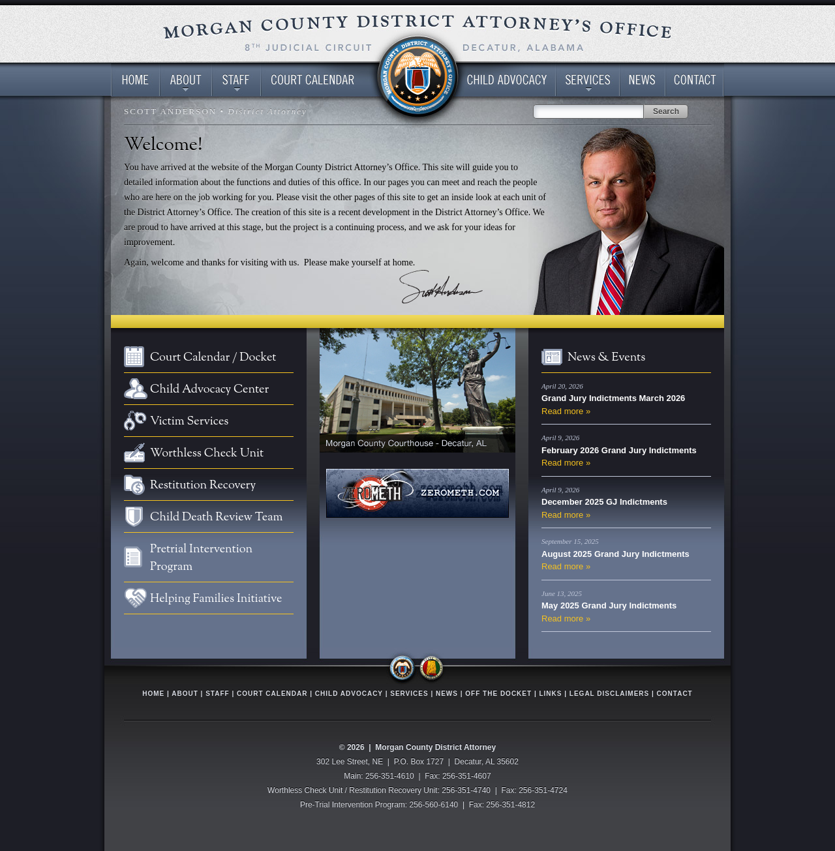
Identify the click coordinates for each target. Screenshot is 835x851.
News (642, 80)
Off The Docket (498, 693)
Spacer (417, 80)
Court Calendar (322, 80)
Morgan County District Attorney (435, 747)
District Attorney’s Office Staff (236, 80)
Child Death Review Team (216, 517)
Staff (217, 693)
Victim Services (189, 421)
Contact (675, 693)
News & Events (606, 358)
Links (550, 693)
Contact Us (694, 80)
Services (588, 80)
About (185, 693)
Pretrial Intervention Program (201, 558)
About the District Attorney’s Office (186, 80)
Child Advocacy (349, 693)
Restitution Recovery (203, 485)
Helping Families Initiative (216, 599)
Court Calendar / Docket (213, 358)
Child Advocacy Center (503, 80)
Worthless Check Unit (207, 453)
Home (135, 80)
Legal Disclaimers (609, 693)
